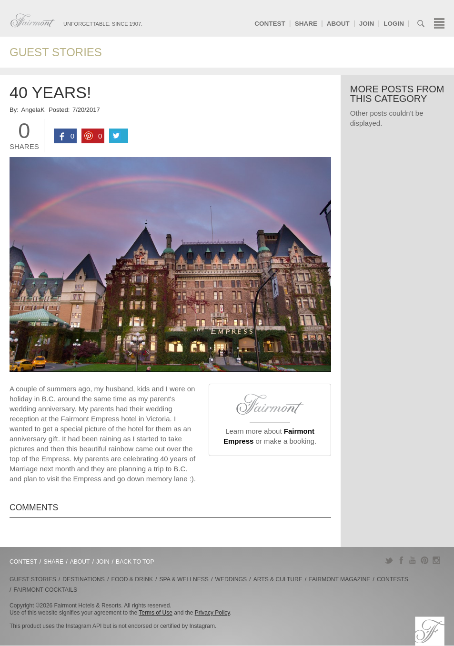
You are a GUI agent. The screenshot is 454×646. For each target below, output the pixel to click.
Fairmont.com (33, 20)
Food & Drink (132, 579)
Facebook (401, 560)
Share (306, 23)
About (338, 23)
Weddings (231, 579)
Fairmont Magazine (339, 579)
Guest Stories (56, 52)
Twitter (389, 560)
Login (393, 23)
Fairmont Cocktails (45, 589)
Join (366, 23)
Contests (392, 579)
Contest (269, 23)
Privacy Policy (212, 612)
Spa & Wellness (184, 579)
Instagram (437, 560)
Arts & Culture (278, 579)
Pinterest (425, 560)
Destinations (83, 579)
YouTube (413, 560)
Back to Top (135, 561)
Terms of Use (155, 612)
